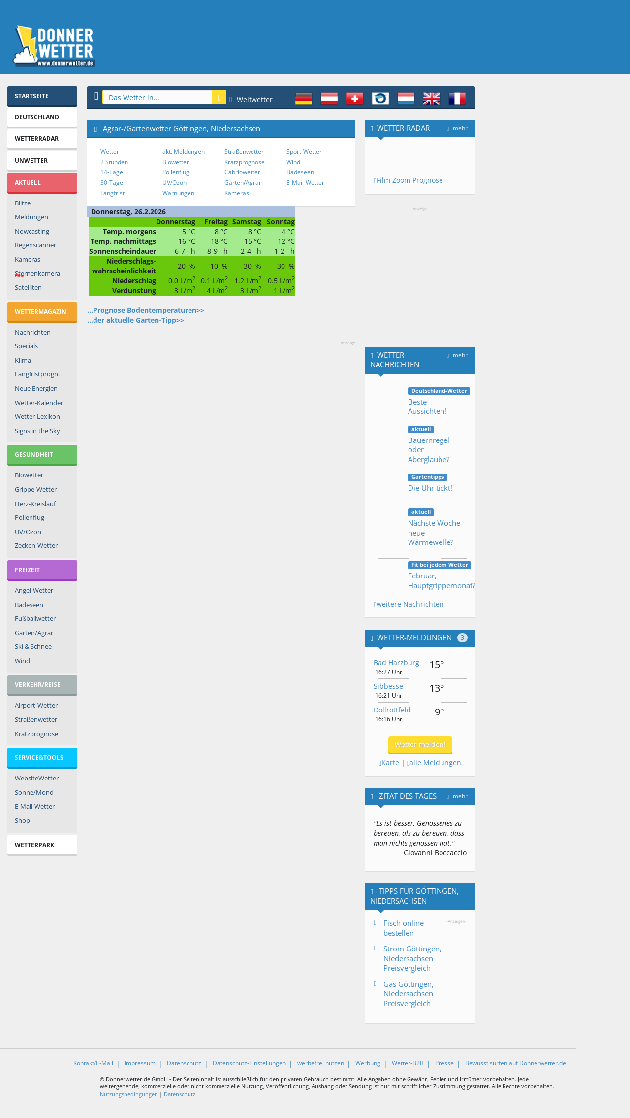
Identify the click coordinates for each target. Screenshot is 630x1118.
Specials (26, 345)
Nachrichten (33, 332)
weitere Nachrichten (408, 604)
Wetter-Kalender (39, 402)
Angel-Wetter (34, 590)
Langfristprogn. (37, 374)
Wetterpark (34, 845)
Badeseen (29, 604)
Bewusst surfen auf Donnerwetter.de (515, 1063)
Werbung (367, 1063)
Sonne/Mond (34, 792)
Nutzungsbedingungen (129, 1094)
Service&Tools (39, 757)
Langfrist (112, 193)
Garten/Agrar (34, 632)
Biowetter (29, 475)
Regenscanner (35, 244)
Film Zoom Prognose (408, 180)
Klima (23, 360)
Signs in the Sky (37, 430)
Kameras (27, 259)
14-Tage (111, 172)
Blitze (23, 203)
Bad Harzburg (396, 662)
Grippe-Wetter (36, 489)
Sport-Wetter (304, 151)
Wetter (109, 151)
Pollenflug (29, 517)
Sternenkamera (37, 275)
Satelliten (28, 287)
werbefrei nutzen (320, 1063)
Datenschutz (184, 1063)
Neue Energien (36, 388)
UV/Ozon (28, 531)
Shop (22, 820)
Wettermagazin (40, 311)
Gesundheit (34, 454)
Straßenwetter (36, 719)
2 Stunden (114, 162)
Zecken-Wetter (36, 545)
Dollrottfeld (392, 709)
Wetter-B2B (408, 1063)
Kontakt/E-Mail (93, 1063)
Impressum (140, 1063)
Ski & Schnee (33, 646)
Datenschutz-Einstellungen (249, 1063)
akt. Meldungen (183, 151)
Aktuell (28, 182)
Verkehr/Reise (38, 684)
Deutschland (37, 117)
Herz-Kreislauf (35, 503)
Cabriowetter (242, 172)
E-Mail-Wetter (35, 806)
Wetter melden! (420, 744)
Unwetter (31, 160)
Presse (444, 1063)
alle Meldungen (434, 762)
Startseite (32, 96)
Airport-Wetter (36, 705)
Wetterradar (37, 139)
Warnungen (178, 193)
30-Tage (111, 182)
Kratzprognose (36, 733)
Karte (389, 762)
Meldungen (31, 216)
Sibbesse (388, 686)
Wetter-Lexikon (37, 416)
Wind (22, 660)
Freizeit (27, 570)
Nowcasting (32, 231)
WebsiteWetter (37, 778)
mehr (457, 128)
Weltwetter (251, 99)
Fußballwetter (35, 618)
